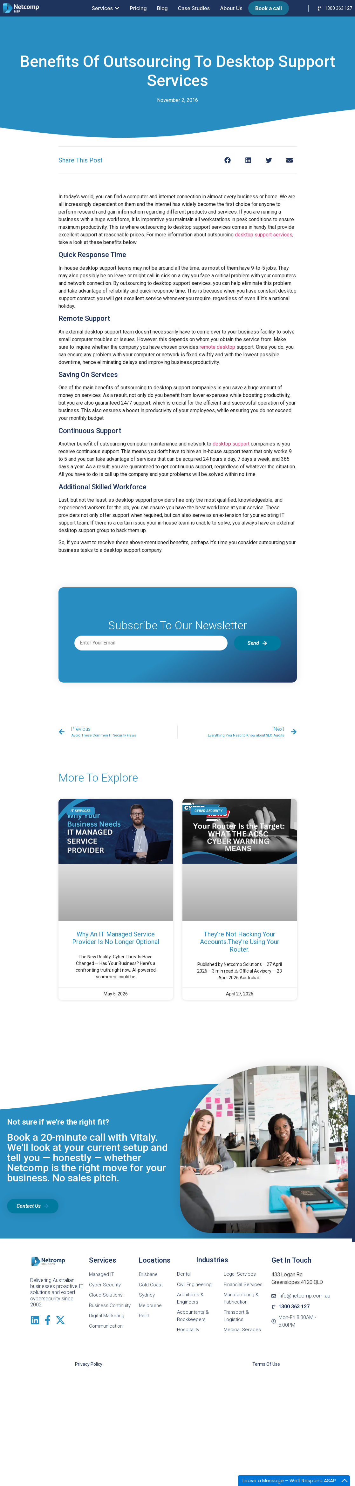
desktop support (231, 444)
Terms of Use (266, 1364)
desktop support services (263, 235)
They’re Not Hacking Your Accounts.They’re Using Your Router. (239, 941)
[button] (228, 160)
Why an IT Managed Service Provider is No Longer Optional (115, 938)
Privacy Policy (88, 1364)
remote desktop (217, 347)
